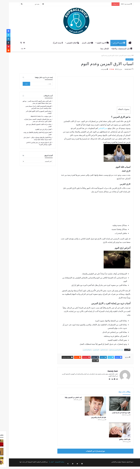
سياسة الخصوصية (53, 461)
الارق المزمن (89, 350)
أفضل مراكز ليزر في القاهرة (37, 129)
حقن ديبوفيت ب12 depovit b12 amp (34, 116)
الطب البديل (80, 43)
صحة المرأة (51, 43)
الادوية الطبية (96, 43)
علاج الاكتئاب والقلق (118, 438)
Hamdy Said (120, 69)
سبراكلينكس (96, 128)
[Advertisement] (89, 90)
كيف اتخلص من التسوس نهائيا (66, 396)
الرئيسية (124, 55)
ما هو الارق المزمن (81, 350)
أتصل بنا (45, 461)
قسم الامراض (112, 43)
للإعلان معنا (98, 49)
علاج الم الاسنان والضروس (92, 416)
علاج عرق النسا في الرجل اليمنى (114, 412)
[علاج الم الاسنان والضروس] (89, 405)
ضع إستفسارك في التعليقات (88, 450)
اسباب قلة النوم (97, 350)
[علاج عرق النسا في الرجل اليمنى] (113, 403)
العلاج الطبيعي (66, 43)
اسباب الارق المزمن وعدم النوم (110, 350)
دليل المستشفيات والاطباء (115, 49)
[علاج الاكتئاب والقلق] (113, 429)
